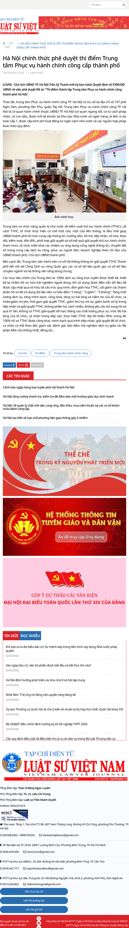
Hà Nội (22, 353)
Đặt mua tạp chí (34, 891)
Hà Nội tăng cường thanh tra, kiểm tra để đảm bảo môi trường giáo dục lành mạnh (58, 396)
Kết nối (9, 45)
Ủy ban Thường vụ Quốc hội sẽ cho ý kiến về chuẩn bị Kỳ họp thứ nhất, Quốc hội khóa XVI (64, 709)
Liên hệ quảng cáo (34, 900)
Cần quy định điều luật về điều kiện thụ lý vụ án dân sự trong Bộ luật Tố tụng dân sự (60, 739)
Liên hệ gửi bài (34, 909)
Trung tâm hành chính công (71, 353)
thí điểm (40, 353)
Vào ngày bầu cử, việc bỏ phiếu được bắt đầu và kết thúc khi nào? (48, 665)
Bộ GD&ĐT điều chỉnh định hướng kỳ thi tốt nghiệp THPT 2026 (46, 724)
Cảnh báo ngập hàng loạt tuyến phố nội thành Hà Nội (38, 387)
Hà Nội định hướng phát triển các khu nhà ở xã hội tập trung (45, 680)
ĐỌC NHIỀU (30, 635)
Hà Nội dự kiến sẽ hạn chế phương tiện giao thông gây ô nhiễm (45, 418)
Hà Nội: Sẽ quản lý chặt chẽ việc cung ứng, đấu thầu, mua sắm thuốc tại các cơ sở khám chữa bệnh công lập (61, 407)
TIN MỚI (11, 635)
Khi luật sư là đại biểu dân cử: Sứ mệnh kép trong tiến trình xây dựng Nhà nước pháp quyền (61, 649)
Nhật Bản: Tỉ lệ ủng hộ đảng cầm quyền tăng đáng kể (41, 695)
